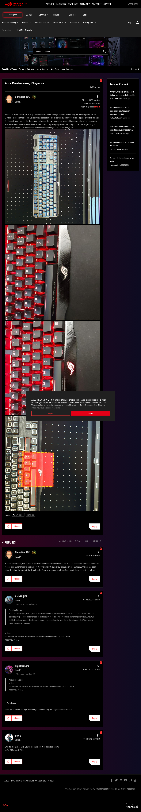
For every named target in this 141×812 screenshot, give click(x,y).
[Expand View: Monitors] (78, 22)
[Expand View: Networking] (13, 30)
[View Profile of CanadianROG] (22, 96)
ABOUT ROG (9, 780)
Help (129, 22)
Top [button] (6, 805)
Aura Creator (42, 69)
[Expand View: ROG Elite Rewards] (33, 30)
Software (30, 69)
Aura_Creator (18, 515)
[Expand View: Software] (48, 15)
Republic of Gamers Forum (13, 69)
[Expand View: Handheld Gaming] (17, 22)
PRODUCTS (50, 4)
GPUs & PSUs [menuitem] (58, 22)
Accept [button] (90, 413)
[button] (52, 176)
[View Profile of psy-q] (18, 735)
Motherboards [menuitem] (40, 22)
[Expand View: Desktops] (78, 15)
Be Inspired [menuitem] (13, 15)
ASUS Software (116, 99)
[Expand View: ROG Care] (34, 15)
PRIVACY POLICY (89, 789)
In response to (27, 604)
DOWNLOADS (73, 4)
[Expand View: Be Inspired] (20, 15)
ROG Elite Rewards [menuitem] (24, 30)
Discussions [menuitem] (58, 15)
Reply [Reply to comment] (94, 579)
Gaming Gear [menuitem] (88, 22)
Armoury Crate (116, 165)
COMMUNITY (85, 4)
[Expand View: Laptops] (91, 15)
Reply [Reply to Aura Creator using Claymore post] (94, 526)
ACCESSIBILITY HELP (44, 780)
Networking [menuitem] (6, 30)
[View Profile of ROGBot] (97, 107)
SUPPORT (107, 4)
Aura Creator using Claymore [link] (62, 69)
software (30, 515)
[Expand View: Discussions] (64, 15)
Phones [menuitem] (25, 22)
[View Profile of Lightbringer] (22, 666)
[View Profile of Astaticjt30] (21, 596)
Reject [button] (50, 413)
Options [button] (134, 69)
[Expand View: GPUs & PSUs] (65, 22)
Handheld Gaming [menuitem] (9, 22)
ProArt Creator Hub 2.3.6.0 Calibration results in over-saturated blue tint (120, 111)
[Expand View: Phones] (30, 22)
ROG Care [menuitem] (28, 15)
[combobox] (70, 51)
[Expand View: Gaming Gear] (95, 22)
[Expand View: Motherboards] (48, 22)
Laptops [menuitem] (86, 15)
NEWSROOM (28, 780)
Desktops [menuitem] (73, 15)
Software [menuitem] (42, 15)
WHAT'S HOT (96, 4)
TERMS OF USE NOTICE (73, 789)
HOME (19, 780)
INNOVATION (61, 4)
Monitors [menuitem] (73, 22)
